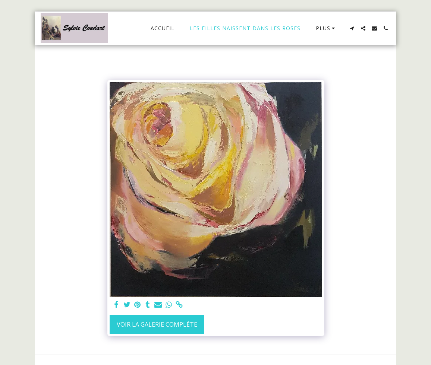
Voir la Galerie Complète (157, 324)
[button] (352, 28)
